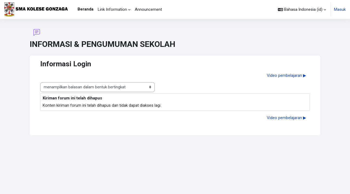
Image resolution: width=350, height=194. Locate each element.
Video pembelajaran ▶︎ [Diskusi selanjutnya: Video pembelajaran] (286, 75)
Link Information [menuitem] (112, 9)
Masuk (340, 9)
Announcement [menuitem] (148, 9)
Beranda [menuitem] (85, 9)
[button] (301, 9)
